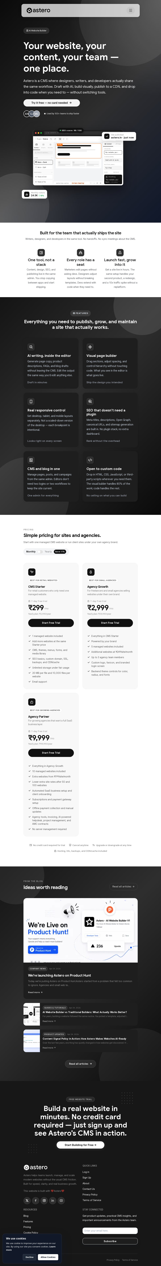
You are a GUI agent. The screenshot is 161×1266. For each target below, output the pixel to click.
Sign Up (87, 1177)
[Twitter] (27, 1200)
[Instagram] (44, 1200)
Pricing (27, 1227)
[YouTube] (61, 1200)
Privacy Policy (90, 1194)
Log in (86, 1172)
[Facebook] (35, 1200)
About (86, 1183)
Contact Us (89, 1189)
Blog (25, 1215)
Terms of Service (92, 1200)
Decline (29, 1257)
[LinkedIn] (52, 1200)
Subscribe (110, 1241)
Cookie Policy (30, 1232)
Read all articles (123, 887)
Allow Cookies (48, 1257)
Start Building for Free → (80, 1145)
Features (28, 1221)
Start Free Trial (51, 622)
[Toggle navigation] (130, 10)
